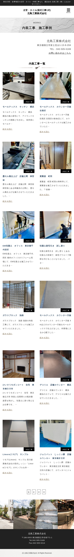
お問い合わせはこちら (60, 53)
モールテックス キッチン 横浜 (18, 107)
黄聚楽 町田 (46, 176)
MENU (68, 11)
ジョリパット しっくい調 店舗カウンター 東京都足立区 (55, 456)
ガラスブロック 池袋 (13, 315)
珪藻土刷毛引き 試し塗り (52, 246)
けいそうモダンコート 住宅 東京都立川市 (18, 386)
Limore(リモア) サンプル (15, 454)
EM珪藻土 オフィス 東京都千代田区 (18, 247)
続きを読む (7, 129)
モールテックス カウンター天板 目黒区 (56, 108)
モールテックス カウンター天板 (55, 315)
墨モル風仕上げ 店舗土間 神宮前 (18, 178)
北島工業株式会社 (37, 12)
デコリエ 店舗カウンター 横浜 (55, 385)
